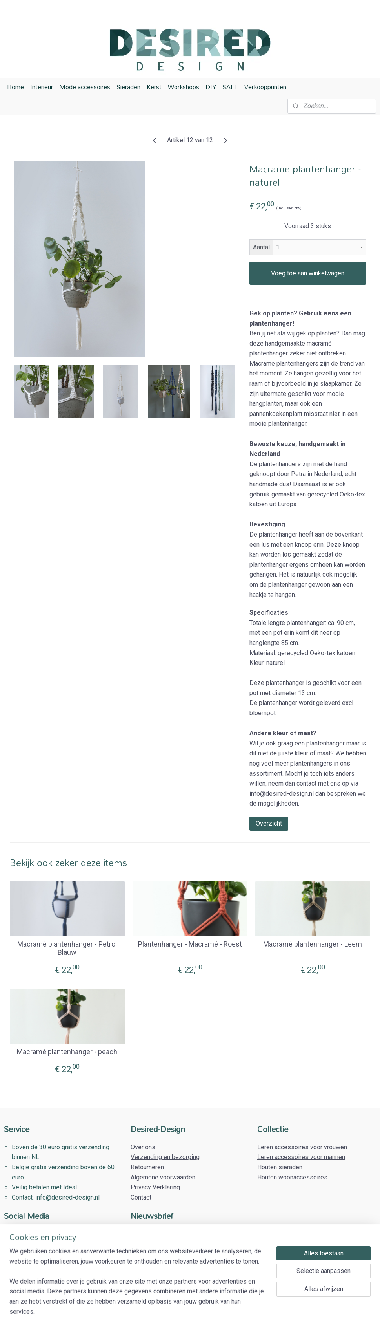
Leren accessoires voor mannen (301, 1157)
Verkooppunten (265, 87)
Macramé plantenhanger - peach (67, 1052)
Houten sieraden (279, 1167)
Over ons (143, 1147)
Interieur (41, 87)
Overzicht (269, 823)
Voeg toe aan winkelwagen (307, 273)
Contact (141, 1197)
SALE (230, 87)
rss (179, 1311)
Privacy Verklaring (155, 1187)
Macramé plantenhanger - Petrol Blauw (67, 948)
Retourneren (147, 1167)
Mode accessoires (84, 87)
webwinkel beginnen (207, 1311)
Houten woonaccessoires (292, 1177)
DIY (210, 87)
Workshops (183, 87)
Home (15, 87)
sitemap (164, 1311)
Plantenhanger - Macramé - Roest (190, 944)
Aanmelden (152, 1274)
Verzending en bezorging (165, 1157)
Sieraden (128, 87)
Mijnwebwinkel (273, 1311)
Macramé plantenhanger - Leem (312, 944)
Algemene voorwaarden (163, 1177)
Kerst (154, 87)
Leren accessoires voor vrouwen (302, 1147)
